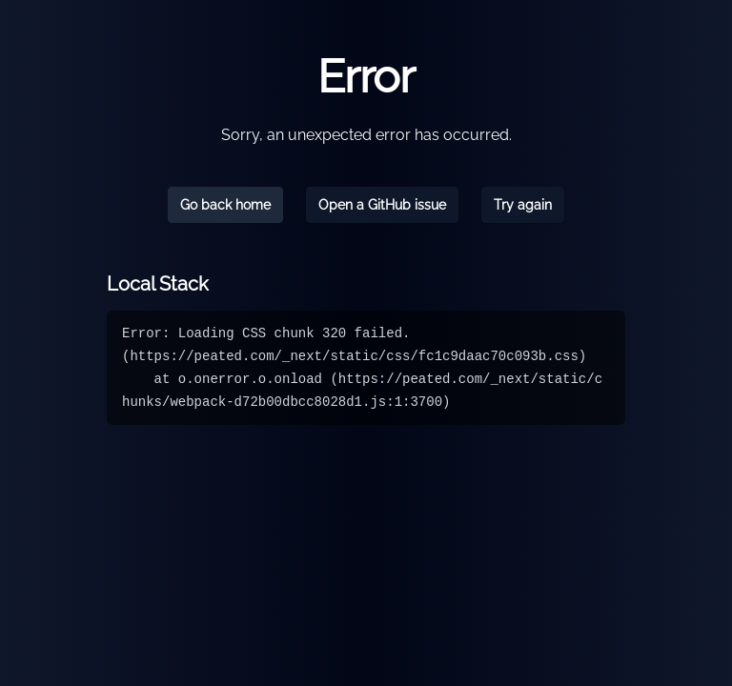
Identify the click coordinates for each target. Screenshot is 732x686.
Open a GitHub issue (382, 204)
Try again (523, 204)
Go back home (225, 204)
